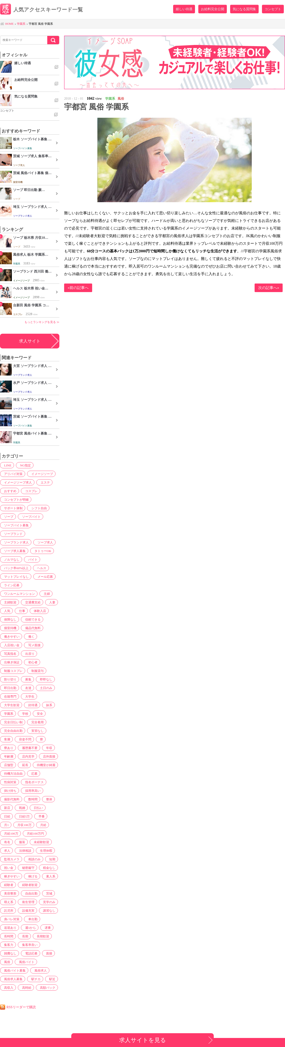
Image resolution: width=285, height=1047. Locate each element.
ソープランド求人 (16, 542)
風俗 (6, 962)
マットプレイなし (16, 576)
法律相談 (46, 842)
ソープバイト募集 (16, 525)
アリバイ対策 (13, 473)
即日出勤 (9, 688)
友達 (26, 688)
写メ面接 (33, 645)
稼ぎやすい (11, 876)
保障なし (9, 619)
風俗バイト (24, 962)
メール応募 (44, 576)
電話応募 (29, 953)
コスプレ (29, 491)
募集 (26, 679)
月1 (37, 816)
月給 (28, 825)
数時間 (31, 799)
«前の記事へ (78, 288)
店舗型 (8, 765)
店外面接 (46, 756)
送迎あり (9, 927)
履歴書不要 (28, 747)
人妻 (50, 602)
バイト (31, 559)
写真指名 (9, 653)
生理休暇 (9, 850)
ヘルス (41, 568)
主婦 (46, 593)
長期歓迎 (40, 936)
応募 (33, 773)
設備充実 (26, 910)
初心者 (31, 662)
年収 (46, 747)
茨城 (46, 893)
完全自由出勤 (13, 730)
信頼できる (31, 619)
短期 (26, 859)
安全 (36, 713)
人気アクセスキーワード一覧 (46, 10)
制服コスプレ (13, 670)
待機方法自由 (13, 773)
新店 (6, 807)
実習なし (36, 730)
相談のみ (9, 859)
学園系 (8, 713)
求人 (29, 842)
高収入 (8, 987)
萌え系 (8, 902)
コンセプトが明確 (16, 499)
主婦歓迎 (9, 602)
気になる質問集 (244, 9)
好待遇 (31, 705)
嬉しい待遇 (184, 9)
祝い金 (42, 859)
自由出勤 (29, 893)
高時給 (25, 987)
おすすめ (9, 491)
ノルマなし (11, 559)
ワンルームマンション (19, 593)
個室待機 (9, 628)
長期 (23, 936)
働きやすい (11, 636)
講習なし (46, 910)
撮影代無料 (11, 799)
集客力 (8, 944)
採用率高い (31, 790)
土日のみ (43, 688)
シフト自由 (38, 508)
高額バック (45, 987)
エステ (45, 482)
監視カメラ (31, 850)
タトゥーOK (42, 551)
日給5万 (8, 816)
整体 (46, 799)
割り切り (9, 679)
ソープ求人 (44, 542)
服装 (45, 833)
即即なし (43, 679)
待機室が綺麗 (43, 765)
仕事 (19, 610)
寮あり (8, 747)
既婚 (19, 807)
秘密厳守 (9, 867)
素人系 (48, 876)
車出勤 (31, 919)
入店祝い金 (11, 645)
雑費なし (9, 953)
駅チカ (35, 979)
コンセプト (273, 9)
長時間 (8, 936)
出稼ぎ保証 (11, 662)
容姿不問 (23, 739)
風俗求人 (39, 970)
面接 (46, 953)
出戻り (28, 653)
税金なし (29, 867)
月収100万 (10, 825)
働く (29, 636)
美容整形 (9, 893)
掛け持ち (9, 790)
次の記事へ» (268, 288)
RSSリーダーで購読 (22, 1007)
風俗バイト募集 (14, 970)
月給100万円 (12, 833)
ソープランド (13, 533)
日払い (35, 807)
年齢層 (8, 756)
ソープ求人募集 (14, 551)
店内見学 (26, 756)
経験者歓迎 (28, 884)
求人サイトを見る (142, 1040)
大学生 (28, 696)
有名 (31, 833)
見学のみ (46, 902)
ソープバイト (30, 516)
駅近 (50, 979)
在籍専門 (9, 696)
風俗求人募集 (13, 979)
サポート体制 (13, 508)
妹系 (46, 705)
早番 (24, 816)
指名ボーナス (33, 782)
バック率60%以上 (16, 568)
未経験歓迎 (11, 842)
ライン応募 (11, 585)
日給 (50, 807)
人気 (6, 610)
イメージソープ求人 (18, 482)
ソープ (8, 516)
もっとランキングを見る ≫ (41, 322)
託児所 (8, 910)
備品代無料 (31, 628)
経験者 (8, 884)
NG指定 (23, 465)
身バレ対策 (11, 919)
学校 (23, 713)
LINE (6, 465)
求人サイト (29, 341)
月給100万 (45, 825)
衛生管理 (26, 902)
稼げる (31, 876)
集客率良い (28, 944)
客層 (6, 739)
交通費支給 (31, 602)
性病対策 (9, 782)
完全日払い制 (13, 722)
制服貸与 (36, 670)
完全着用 (36, 722)
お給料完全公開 (212, 9)
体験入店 (36, 610)
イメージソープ (41, 473)
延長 (23, 765)
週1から (29, 927)
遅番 (45, 927)
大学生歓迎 (11, 705)
